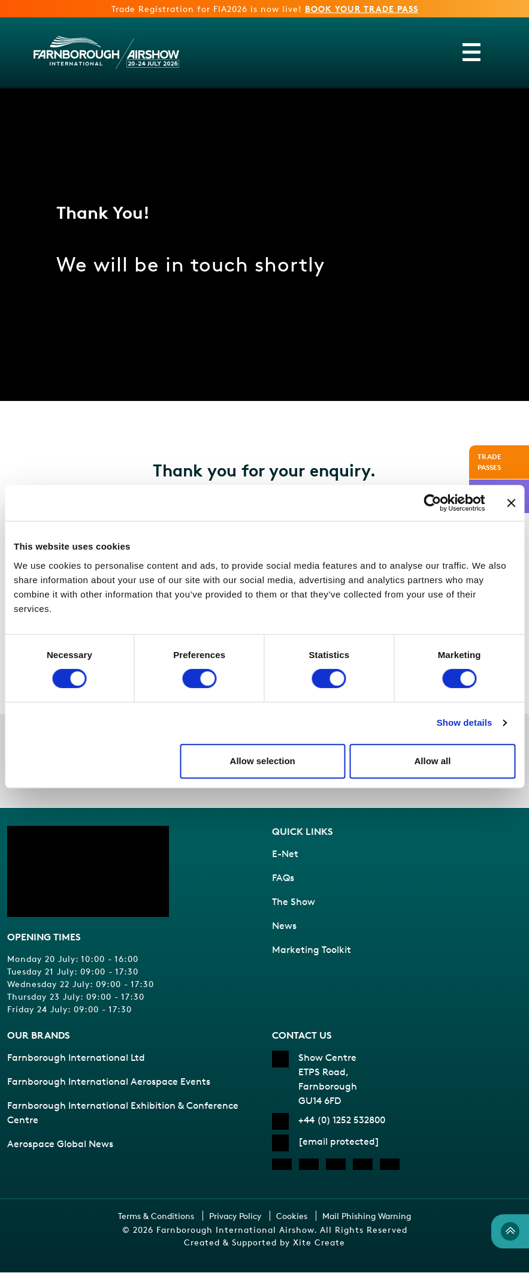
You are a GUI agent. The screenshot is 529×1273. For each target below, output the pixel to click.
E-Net (285, 854)
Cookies (291, 1216)
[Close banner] (511, 503)
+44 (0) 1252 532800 (341, 1120)
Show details (464, 722)
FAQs (283, 878)
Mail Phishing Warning (366, 1216)
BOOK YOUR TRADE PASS (361, 9)
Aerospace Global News (60, 1144)
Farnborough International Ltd (76, 1058)
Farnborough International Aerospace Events (108, 1082)
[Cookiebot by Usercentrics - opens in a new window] (432, 503)
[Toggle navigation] (471, 52)
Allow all (432, 761)
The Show (293, 902)
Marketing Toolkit (311, 950)
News (284, 926)
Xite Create (319, 1243)
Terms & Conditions (156, 1216)
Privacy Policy (235, 1216)
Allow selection (262, 761)
